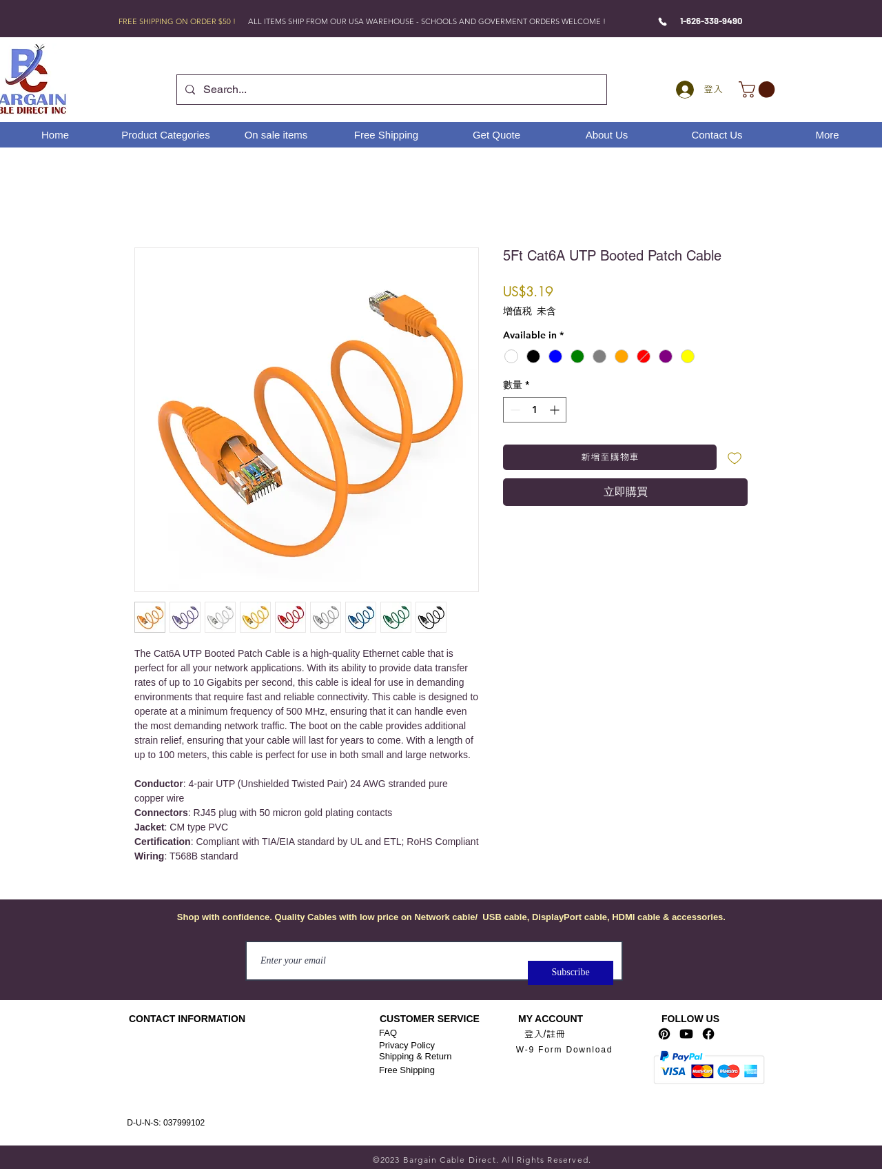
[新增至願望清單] (735, 457)
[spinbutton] (534, 410)
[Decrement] (513, 410)
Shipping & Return (415, 1056)
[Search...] (390, 89)
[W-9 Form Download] (564, 1050)
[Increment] (555, 410)
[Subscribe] (570, 973)
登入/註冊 (545, 1033)
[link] (759, 89)
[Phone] (662, 21)
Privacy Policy (407, 1045)
